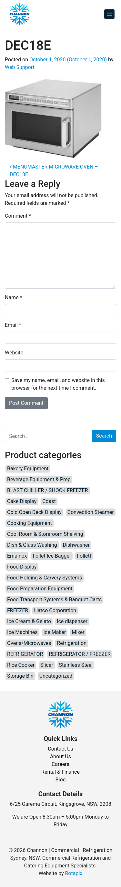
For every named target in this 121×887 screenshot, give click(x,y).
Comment (18, 216)
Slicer (46, 665)
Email (13, 325)
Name (13, 297)
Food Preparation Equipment (40, 589)
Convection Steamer (90, 512)
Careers (60, 764)
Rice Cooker (21, 665)
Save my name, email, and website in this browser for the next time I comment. (58, 384)
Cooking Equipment (29, 523)
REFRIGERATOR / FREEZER (79, 654)
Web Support (20, 67)
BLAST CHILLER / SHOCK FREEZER (47, 490)
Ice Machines (22, 632)
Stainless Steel (76, 665)
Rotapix (73, 873)
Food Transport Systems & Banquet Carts (54, 599)
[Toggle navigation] (109, 14)
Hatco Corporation (55, 610)
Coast (49, 501)
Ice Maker (54, 632)
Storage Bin (20, 676)
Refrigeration (71, 643)
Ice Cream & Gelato (29, 621)
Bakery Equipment (28, 468)
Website (14, 353)
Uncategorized (56, 676)
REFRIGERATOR (25, 654)
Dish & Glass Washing (32, 545)
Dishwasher (76, 545)
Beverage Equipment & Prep (39, 479)
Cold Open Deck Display (34, 512)
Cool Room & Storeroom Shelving (45, 534)
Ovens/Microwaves (29, 643)
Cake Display (21, 501)
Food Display (22, 567)
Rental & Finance (60, 772)
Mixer (78, 632)
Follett (84, 556)
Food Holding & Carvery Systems (44, 578)
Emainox (17, 556)
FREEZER (17, 610)
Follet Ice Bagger (52, 556)
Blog (60, 780)
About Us (60, 756)
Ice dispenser (72, 621)
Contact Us (60, 749)
